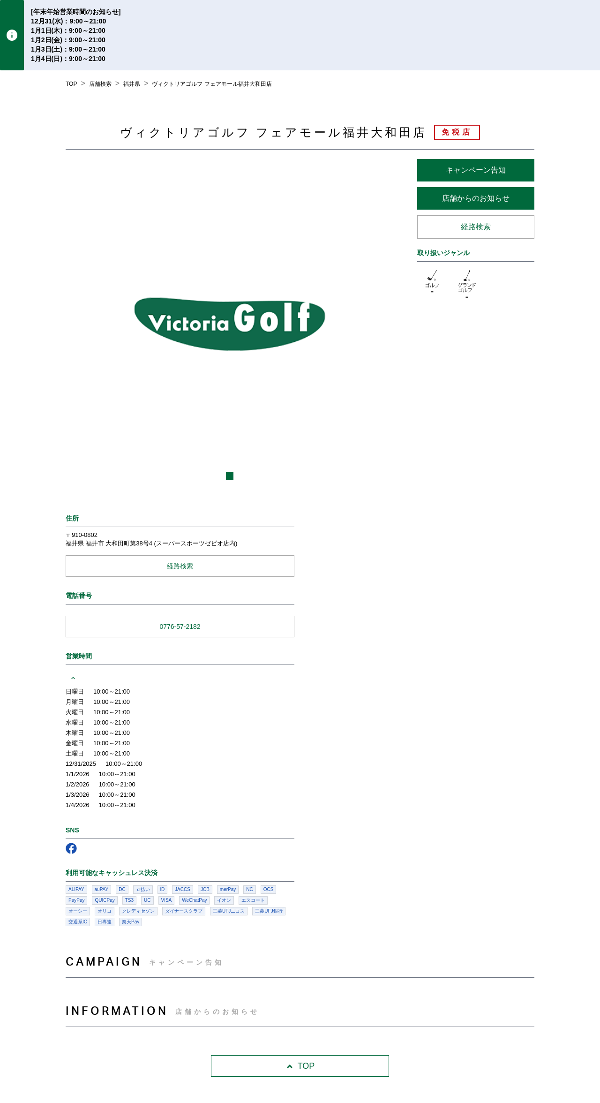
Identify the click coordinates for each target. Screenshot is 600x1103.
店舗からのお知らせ (476, 198)
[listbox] (230, 323)
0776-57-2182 (179, 626)
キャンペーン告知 (476, 170)
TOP (300, 1066)
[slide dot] (229, 476)
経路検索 (476, 227)
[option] (230, 323)
